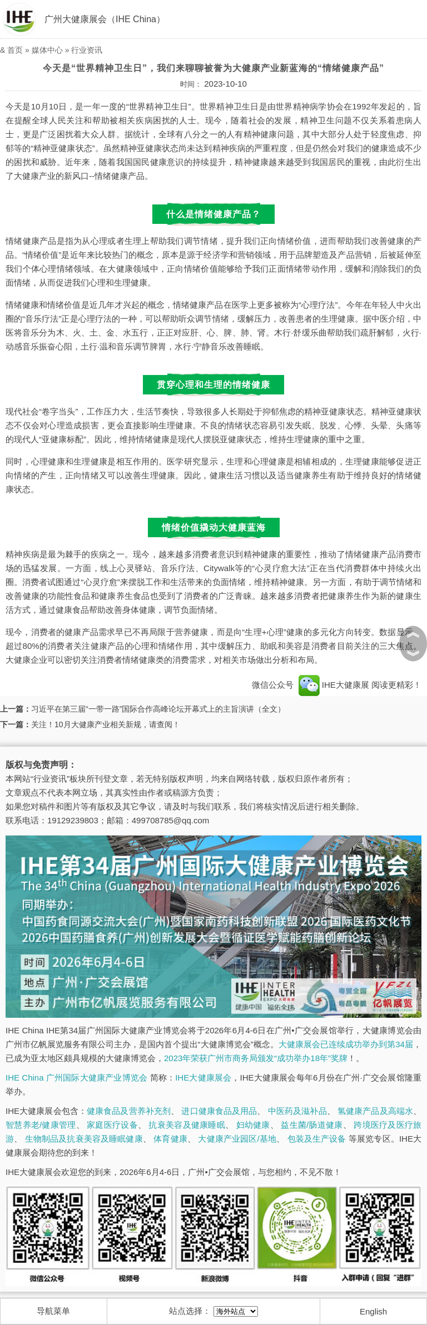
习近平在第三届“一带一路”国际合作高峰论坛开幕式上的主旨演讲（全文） (158, 708)
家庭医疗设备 (112, 1124)
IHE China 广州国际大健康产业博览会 (76, 1077)
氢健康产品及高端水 (375, 1111)
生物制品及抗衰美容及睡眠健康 (84, 1138)
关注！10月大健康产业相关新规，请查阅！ (105, 724)
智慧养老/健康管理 (41, 1124)
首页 (15, 50)
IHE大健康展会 (203, 1077)
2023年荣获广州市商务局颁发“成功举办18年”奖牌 (255, 1058)
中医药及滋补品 (297, 1111)
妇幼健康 (253, 1124)
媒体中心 (47, 50)
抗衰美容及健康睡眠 (186, 1124)
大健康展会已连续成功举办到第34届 (346, 1044)
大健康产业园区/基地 (237, 1138)
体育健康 (170, 1138)
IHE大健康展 (333, 684)
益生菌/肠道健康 (311, 1124)
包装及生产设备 (316, 1138)
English (373, 1311)
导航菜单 (53, 1311)
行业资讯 (86, 50)
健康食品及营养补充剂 (129, 1111)
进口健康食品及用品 (219, 1111)
